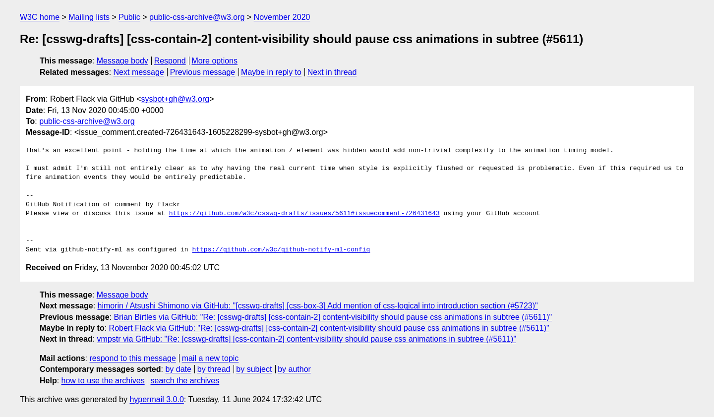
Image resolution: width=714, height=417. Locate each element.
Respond (170, 61)
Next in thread (332, 72)
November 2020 (282, 17)
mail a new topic (210, 358)
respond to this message (132, 358)
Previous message (203, 72)
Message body (122, 61)
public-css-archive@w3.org (196, 17)
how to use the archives (103, 380)
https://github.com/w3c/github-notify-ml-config (281, 249)
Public (129, 17)
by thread (214, 369)
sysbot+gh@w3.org (175, 99)
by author (294, 369)
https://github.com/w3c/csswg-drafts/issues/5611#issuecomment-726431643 (304, 213)
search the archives (185, 380)
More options (215, 61)
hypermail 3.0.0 (156, 399)
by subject (254, 369)
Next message (139, 72)
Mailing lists (89, 17)
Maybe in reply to (271, 72)
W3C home (40, 17)
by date (178, 369)
